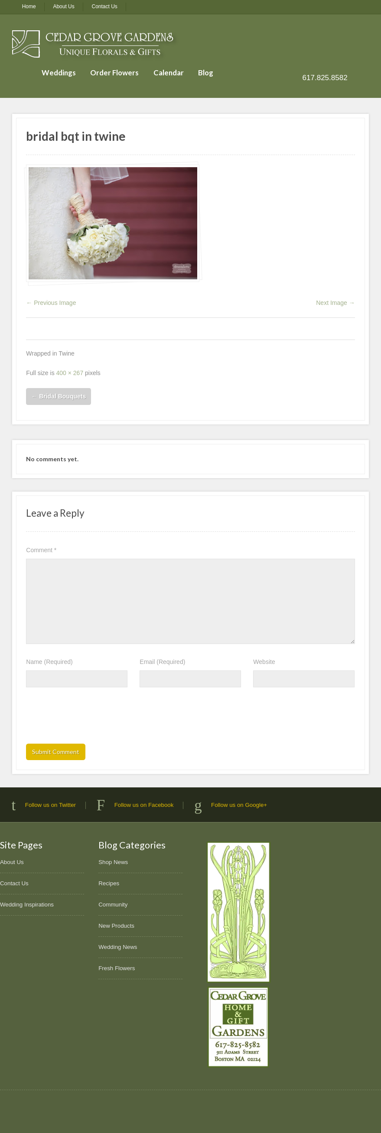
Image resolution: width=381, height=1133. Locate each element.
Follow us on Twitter (50, 805)
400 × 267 (70, 372)
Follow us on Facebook (144, 805)
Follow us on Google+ (239, 805)
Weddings (59, 72)
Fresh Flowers (116, 968)
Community (112, 904)
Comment (41, 550)
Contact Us (104, 6)
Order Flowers (114, 72)
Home (29, 6)
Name (49, 661)
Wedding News (117, 947)
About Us (63, 6)
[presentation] (92, 718)
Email (162, 661)
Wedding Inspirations (27, 904)
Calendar (168, 72)
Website (264, 661)
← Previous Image (51, 302)
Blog (205, 72)
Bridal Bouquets (58, 396)
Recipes (108, 883)
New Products (116, 926)
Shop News (113, 862)
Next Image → (335, 302)
